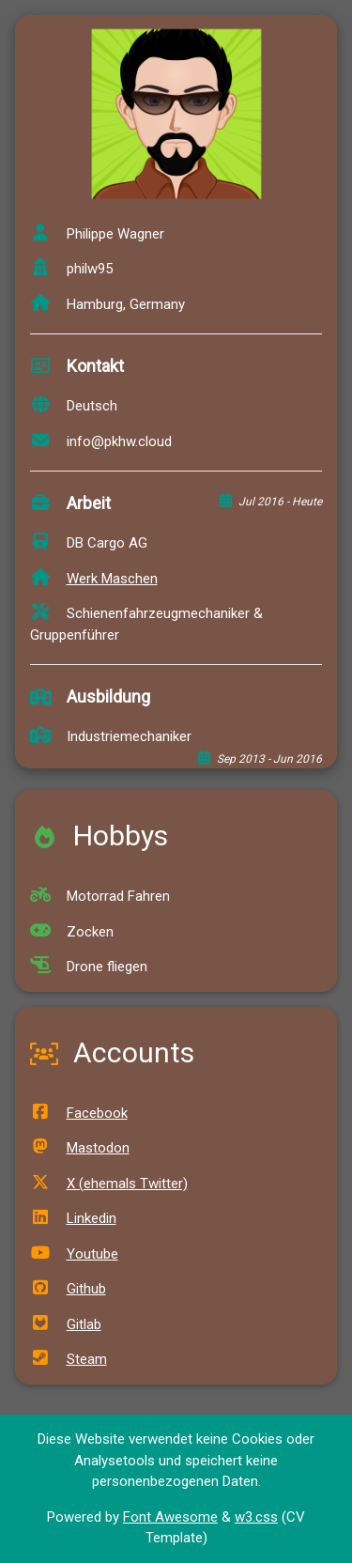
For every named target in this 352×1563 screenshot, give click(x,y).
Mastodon (80, 1147)
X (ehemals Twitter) (109, 1183)
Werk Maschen (94, 578)
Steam (68, 1359)
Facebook (79, 1113)
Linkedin (73, 1218)
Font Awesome (170, 1517)
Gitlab (65, 1324)
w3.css (256, 1517)
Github (68, 1288)
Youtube (74, 1254)
